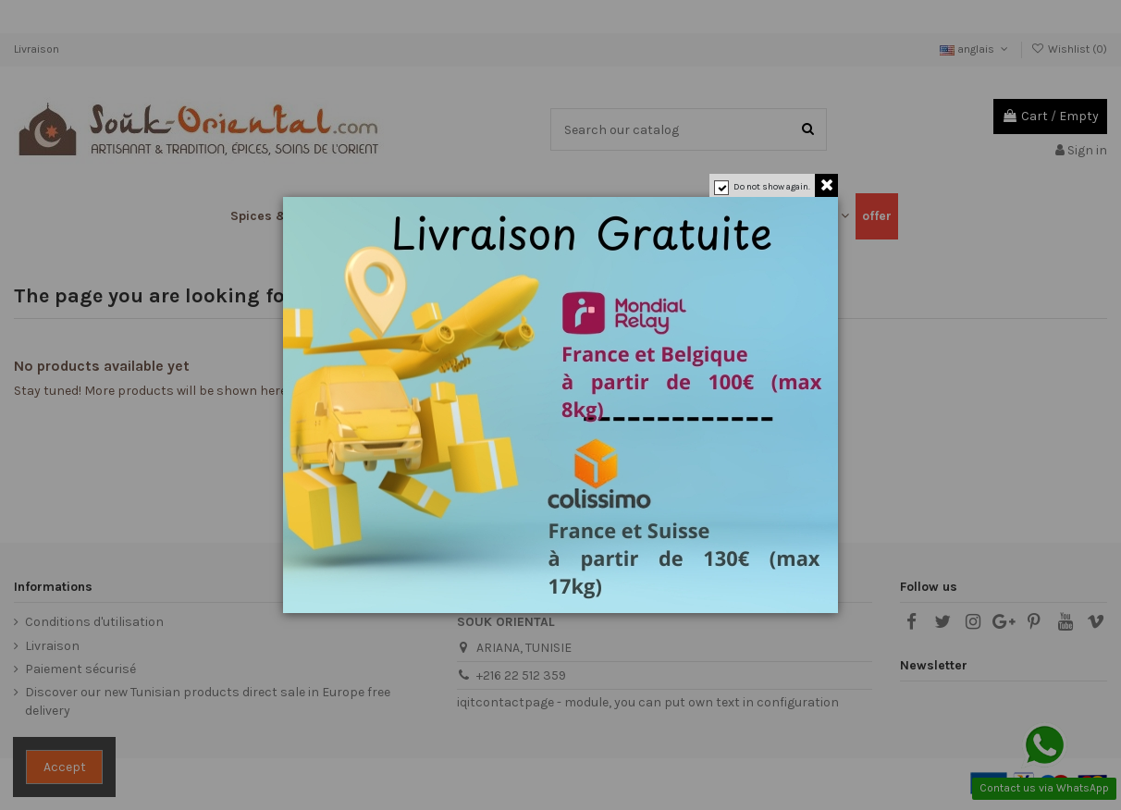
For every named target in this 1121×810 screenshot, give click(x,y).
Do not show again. (771, 186)
